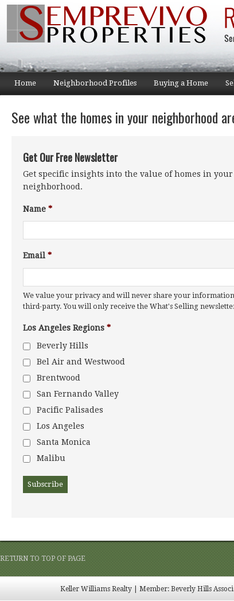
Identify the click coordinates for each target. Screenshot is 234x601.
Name (37, 209)
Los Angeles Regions (67, 327)
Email (37, 255)
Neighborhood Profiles (90, 87)
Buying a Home (176, 87)
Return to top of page (42, 559)
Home (25, 83)
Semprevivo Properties (114, 36)
